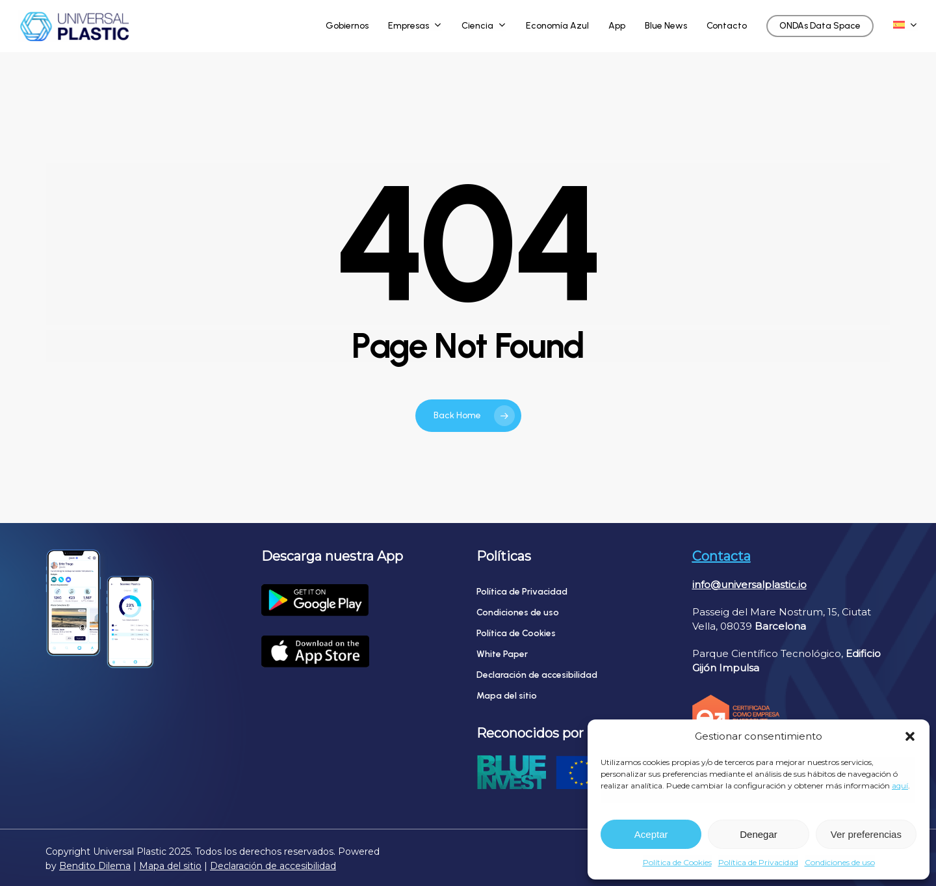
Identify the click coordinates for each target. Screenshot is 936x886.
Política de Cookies (677, 862)
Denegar (758, 834)
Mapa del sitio (506, 695)
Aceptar (651, 834)
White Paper (502, 654)
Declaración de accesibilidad (536, 674)
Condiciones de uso (840, 862)
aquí (900, 785)
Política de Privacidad (758, 862)
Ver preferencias (866, 834)
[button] (910, 736)
